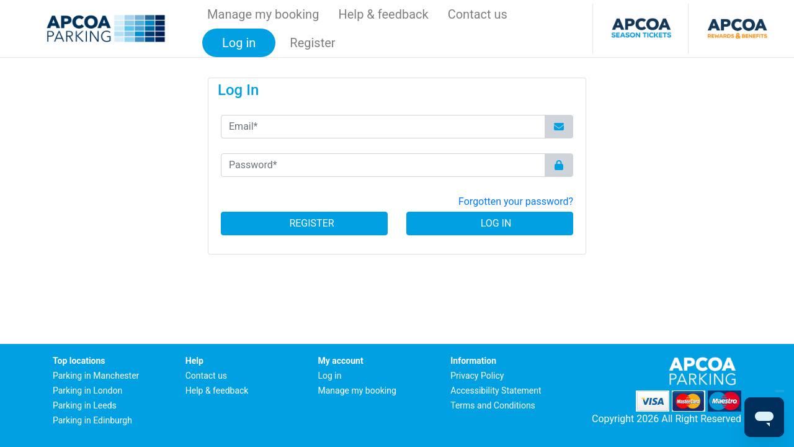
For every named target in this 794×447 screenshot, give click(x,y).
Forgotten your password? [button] (515, 201)
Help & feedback (383, 14)
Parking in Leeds (85, 405)
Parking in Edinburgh (92, 420)
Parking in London (87, 390)
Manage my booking (263, 14)
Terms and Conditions (492, 405)
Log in (330, 376)
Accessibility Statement (495, 390)
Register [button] (312, 42)
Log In (490, 223)
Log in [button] (239, 42)
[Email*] (383, 126)
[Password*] (383, 165)
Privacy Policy (477, 376)
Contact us (477, 14)
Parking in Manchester (96, 376)
